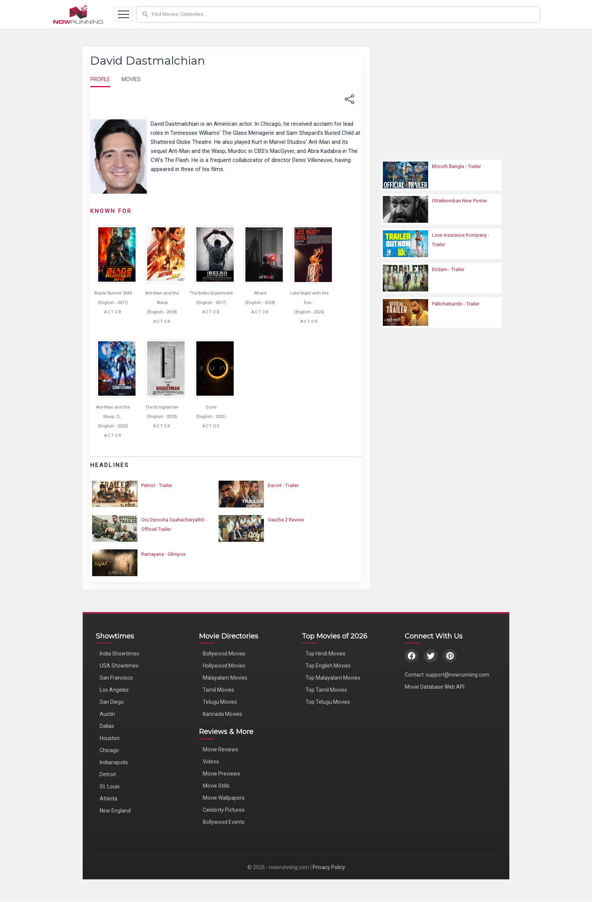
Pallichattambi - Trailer (455, 304)
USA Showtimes (119, 666)
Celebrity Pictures (224, 810)
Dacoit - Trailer (283, 485)
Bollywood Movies (224, 654)
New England (115, 811)
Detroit (108, 774)
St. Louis (110, 786)
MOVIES (131, 79)
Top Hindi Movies (325, 654)
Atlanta (108, 799)
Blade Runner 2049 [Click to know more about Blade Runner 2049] (113, 293)
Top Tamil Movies (326, 690)
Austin (107, 714)
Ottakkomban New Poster (459, 201)
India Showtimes (119, 654)
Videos (211, 762)
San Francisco (116, 678)
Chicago (109, 750)
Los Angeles (114, 690)
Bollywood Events (224, 822)
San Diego (112, 702)
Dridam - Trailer (448, 269)
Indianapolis (114, 762)
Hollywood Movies (224, 666)
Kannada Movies (222, 714)
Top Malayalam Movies (332, 678)
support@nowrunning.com (457, 675)
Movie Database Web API (434, 687)
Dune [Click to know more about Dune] (211, 407)
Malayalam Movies (225, 678)
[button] (338, 14)
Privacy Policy (329, 867)
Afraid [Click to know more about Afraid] (260, 293)
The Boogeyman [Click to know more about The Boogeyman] (162, 407)
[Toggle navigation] (123, 14)
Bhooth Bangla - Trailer (456, 166)
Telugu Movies (220, 702)
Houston (110, 738)
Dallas (107, 726)
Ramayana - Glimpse (163, 554)
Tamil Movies (218, 690)
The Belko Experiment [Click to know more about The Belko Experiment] (211, 293)
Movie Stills (216, 786)
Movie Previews (221, 774)
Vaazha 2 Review (286, 520)
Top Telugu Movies (327, 702)
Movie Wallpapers (224, 798)
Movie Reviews (220, 749)
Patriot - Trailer (156, 485)
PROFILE (100, 79)
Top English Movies (328, 666)
